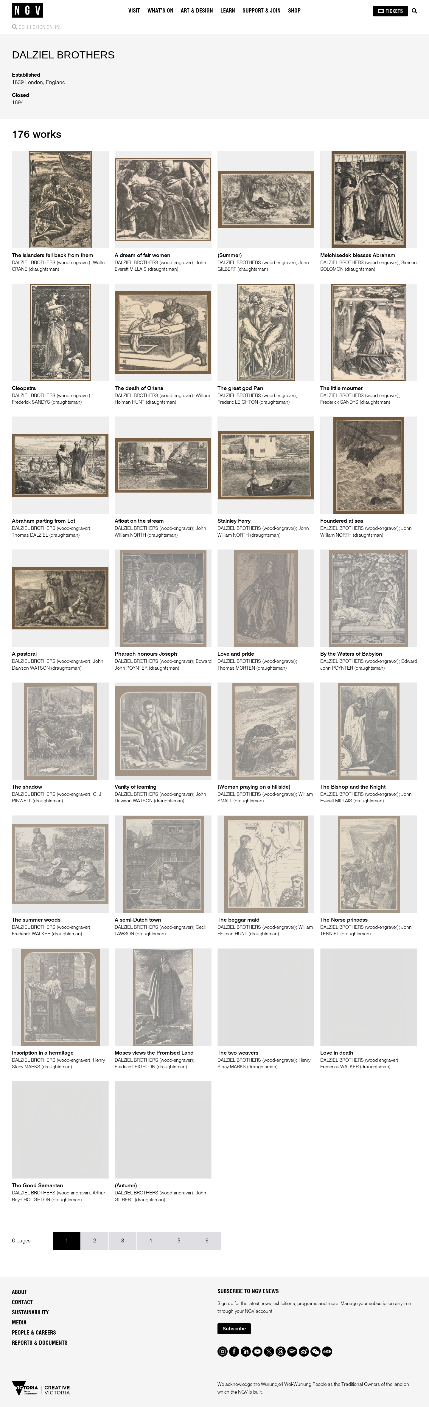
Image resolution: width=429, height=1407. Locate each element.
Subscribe (234, 1329)
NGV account (258, 1311)
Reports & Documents (40, 1343)
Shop (294, 11)
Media (19, 1323)
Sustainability (30, 1312)
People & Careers (34, 1333)
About (19, 1292)
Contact (22, 1302)
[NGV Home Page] (27, 10)
